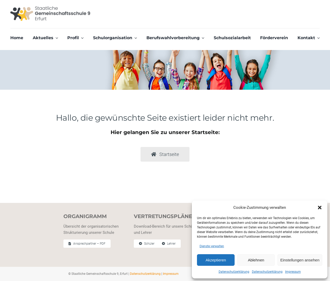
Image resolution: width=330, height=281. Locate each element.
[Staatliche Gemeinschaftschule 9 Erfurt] (50, 8)
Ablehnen (256, 260)
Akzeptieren (215, 260)
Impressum (293, 272)
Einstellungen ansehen (299, 260)
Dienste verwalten (212, 246)
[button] (319, 207)
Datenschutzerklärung (234, 272)
